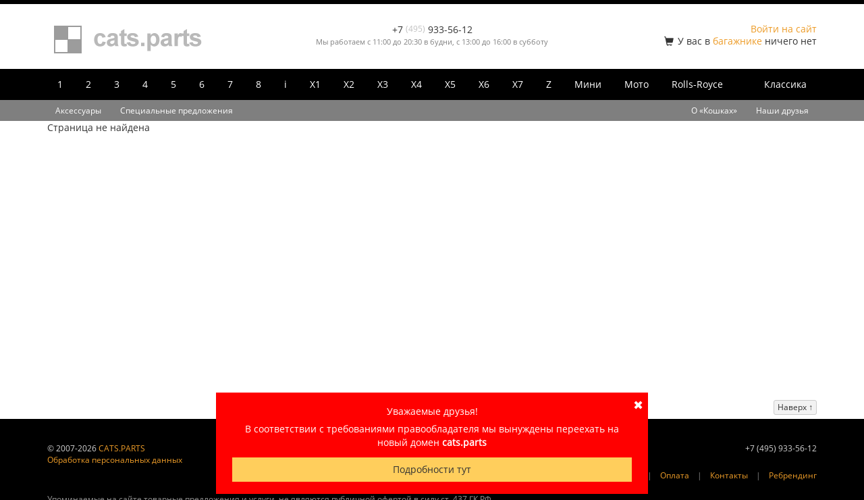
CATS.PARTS (122, 448)
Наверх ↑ (795, 407)
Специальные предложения (176, 110)
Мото (636, 84)
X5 (450, 84)
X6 (484, 84)
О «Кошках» (714, 110)
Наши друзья (782, 110)
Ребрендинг (793, 475)
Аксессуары (78, 110)
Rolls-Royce (697, 84)
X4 (416, 84)
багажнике (737, 40)
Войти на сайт (784, 28)
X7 (517, 84)
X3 (382, 84)
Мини (587, 84)
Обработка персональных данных (114, 460)
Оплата (674, 475)
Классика (785, 84)
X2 (349, 84)
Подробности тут (432, 469)
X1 (315, 84)
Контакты (729, 475)
